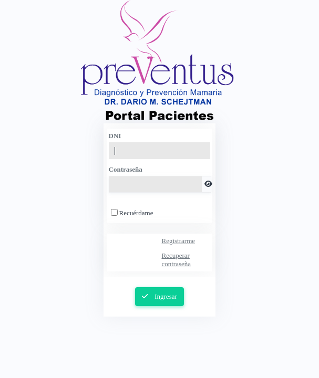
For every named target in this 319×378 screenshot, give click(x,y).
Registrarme (178, 241)
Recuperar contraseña (176, 259)
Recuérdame (136, 213)
